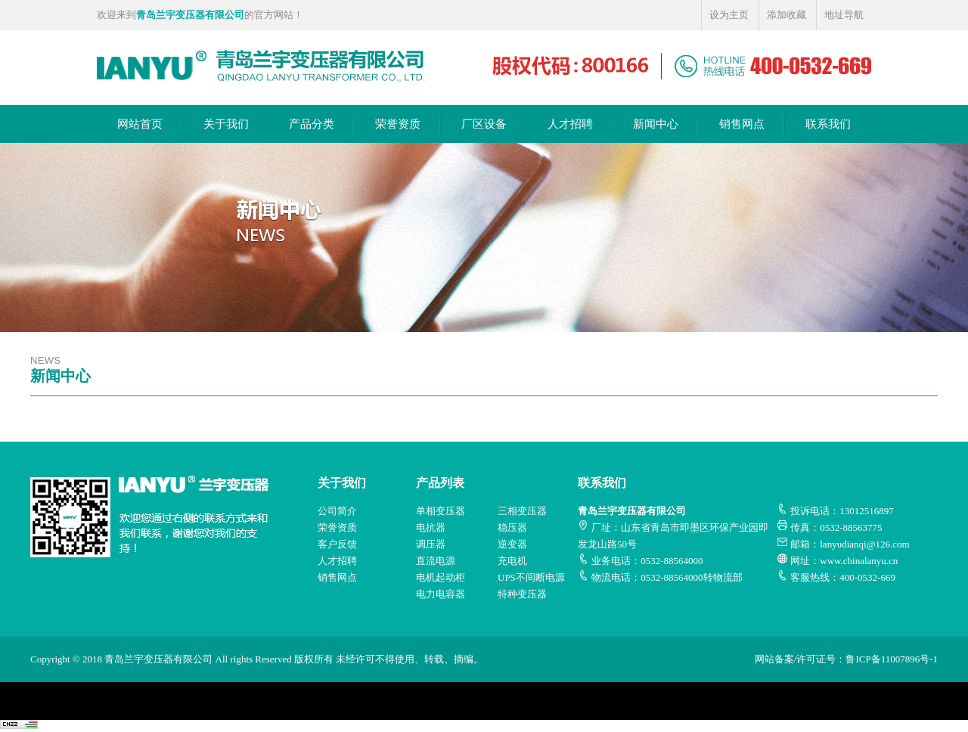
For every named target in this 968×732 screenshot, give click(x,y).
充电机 (512, 560)
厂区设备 (484, 124)
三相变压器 (522, 510)
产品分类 (311, 124)
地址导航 (844, 14)
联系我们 (828, 124)
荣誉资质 (397, 124)
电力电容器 (440, 594)
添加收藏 (786, 14)
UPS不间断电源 (531, 577)
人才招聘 (570, 124)
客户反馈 (337, 544)
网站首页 (140, 124)
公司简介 (337, 510)
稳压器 (512, 527)
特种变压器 (522, 594)
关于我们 (226, 124)
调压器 (430, 544)
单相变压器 (440, 510)
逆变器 (512, 544)
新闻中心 (655, 124)
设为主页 (729, 14)
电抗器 (430, 527)
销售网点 (742, 124)
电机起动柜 (440, 577)
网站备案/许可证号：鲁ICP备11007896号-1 (846, 659)
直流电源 (435, 560)
